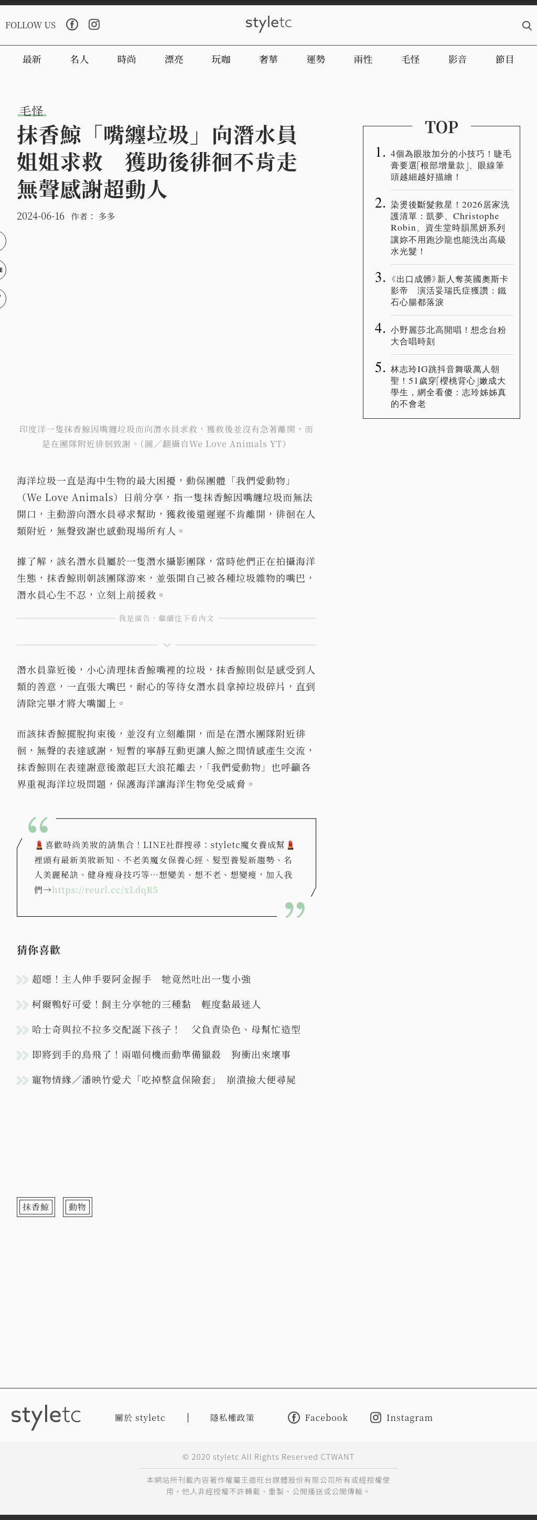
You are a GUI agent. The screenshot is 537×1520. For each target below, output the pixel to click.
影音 (457, 59)
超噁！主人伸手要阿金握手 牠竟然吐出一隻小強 (141, 978)
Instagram (401, 1417)
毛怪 (410, 59)
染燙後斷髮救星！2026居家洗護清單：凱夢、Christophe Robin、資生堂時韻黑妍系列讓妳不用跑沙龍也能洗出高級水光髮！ (450, 227)
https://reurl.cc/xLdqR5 (105, 890)
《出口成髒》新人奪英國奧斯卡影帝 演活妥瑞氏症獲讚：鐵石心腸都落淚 (450, 290)
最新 (32, 59)
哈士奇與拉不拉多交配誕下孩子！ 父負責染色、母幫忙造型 (166, 1029)
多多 (106, 216)
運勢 (315, 59)
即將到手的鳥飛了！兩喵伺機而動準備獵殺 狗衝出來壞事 (161, 1054)
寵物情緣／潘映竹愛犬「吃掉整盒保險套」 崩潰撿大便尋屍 (164, 1079)
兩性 (362, 59)
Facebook (318, 1418)
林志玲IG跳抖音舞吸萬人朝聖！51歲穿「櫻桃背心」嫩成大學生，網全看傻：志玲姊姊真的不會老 (449, 386)
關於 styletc (140, 1418)
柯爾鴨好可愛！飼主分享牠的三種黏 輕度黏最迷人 (146, 1004)
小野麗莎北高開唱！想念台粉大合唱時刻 (449, 335)
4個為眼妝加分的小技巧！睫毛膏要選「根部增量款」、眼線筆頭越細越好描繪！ (451, 164)
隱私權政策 (232, 1418)
